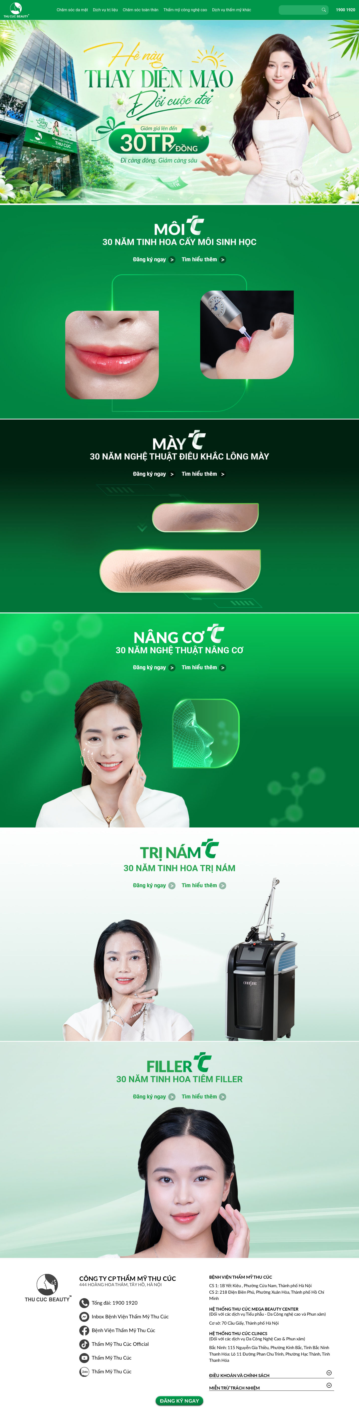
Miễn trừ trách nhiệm (234, 1388)
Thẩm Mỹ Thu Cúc (112, 1358)
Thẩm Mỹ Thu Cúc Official (120, 1344)
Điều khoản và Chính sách (239, 1375)
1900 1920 (345, 9)
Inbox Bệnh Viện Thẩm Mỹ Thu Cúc (130, 1316)
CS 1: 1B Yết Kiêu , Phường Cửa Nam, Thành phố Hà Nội (260, 1286)
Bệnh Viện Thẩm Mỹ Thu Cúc (123, 1330)
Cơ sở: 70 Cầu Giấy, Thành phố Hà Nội (244, 1323)
